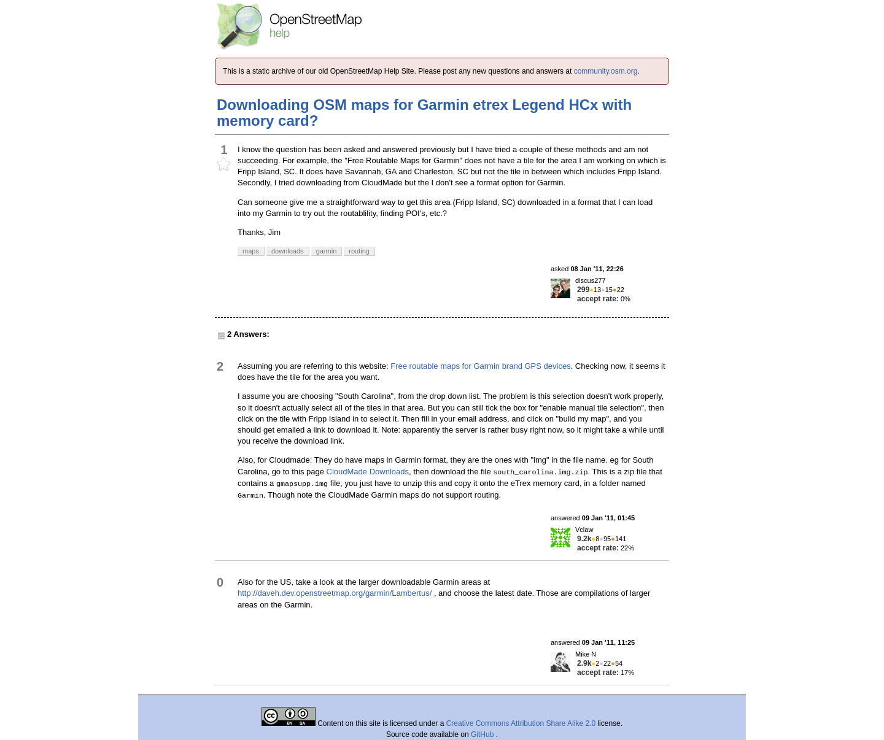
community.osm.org (606, 71)
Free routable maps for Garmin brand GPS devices (480, 366)
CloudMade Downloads (368, 471)
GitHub (483, 734)
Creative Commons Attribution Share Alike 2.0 (520, 723)
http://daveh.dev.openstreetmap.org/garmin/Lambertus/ (335, 593)
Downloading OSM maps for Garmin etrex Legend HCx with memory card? (424, 112)
